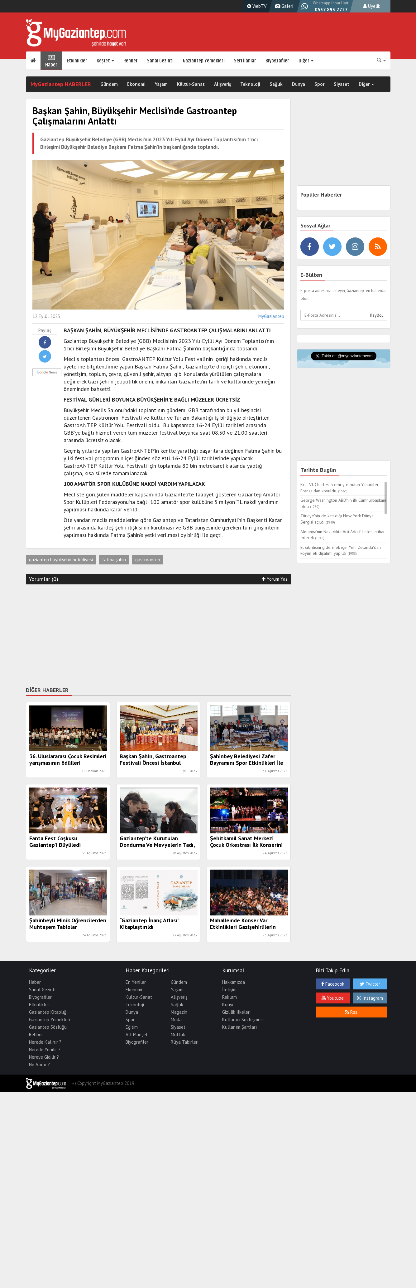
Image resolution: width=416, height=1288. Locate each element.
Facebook (332, 984)
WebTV (256, 6)
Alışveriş (222, 84)
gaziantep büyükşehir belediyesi (61, 560)
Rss (351, 1012)
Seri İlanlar (245, 61)
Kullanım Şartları (239, 1027)
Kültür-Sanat (191, 84)
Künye (228, 1004)
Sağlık (276, 84)
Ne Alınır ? (39, 1064)
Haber (51, 61)
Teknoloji (250, 84)
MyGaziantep (271, 316)
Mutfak (178, 1034)
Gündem (109, 84)
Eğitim (132, 1027)
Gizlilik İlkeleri (236, 1012)
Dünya (298, 84)
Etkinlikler (77, 61)
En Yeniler (136, 982)
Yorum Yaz (275, 579)
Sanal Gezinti (160, 61)
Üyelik (371, 6)
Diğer (306, 61)
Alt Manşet (137, 1034)
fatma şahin (114, 560)
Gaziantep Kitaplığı (48, 1012)
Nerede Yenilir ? (44, 1049)
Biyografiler (277, 61)
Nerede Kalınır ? (45, 1042)
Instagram (370, 998)
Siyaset (341, 84)
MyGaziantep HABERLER (61, 84)
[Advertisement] (158, 634)
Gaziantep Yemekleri (204, 61)
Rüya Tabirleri (184, 1042)
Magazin (179, 1012)
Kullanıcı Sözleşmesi (243, 1019)
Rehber (130, 61)
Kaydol (376, 315)
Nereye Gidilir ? (44, 1057)
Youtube (333, 998)
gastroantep (147, 560)
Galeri (283, 6)
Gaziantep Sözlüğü (48, 1027)
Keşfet (105, 61)
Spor (319, 84)
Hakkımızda (233, 982)
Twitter (370, 984)
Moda (176, 1019)
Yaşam (161, 84)
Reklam (229, 997)
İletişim (229, 990)
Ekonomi (136, 84)
